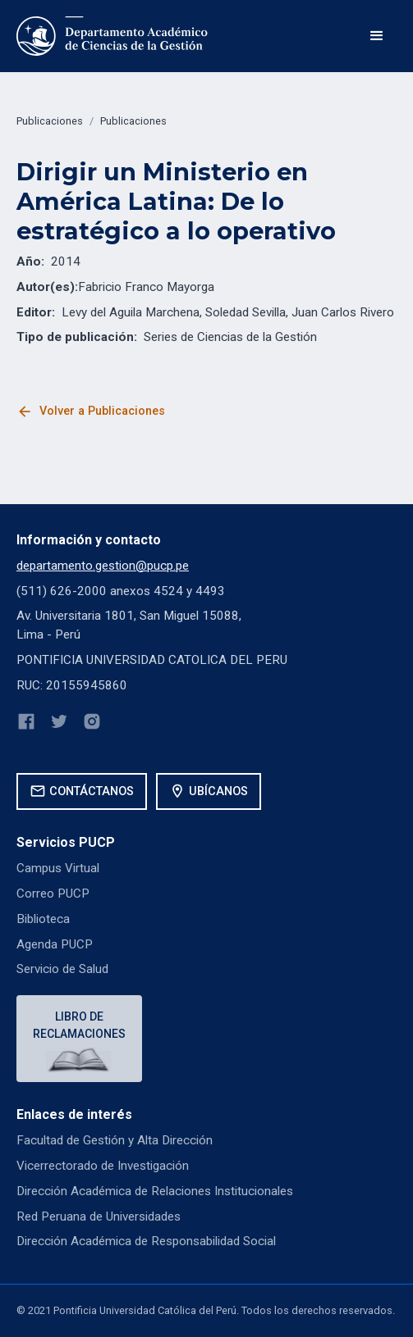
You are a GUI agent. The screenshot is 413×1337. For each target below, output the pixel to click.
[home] (113, 36)
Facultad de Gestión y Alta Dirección (114, 1140)
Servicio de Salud (62, 969)
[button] (377, 36)
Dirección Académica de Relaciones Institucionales (154, 1191)
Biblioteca (43, 919)
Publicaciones (49, 121)
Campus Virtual (57, 868)
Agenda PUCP (54, 944)
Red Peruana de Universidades (98, 1216)
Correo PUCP (52, 893)
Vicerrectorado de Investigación (102, 1165)
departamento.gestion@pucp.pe (102, 565)
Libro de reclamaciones (79, 1025)
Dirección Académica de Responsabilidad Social (146, 1241)
